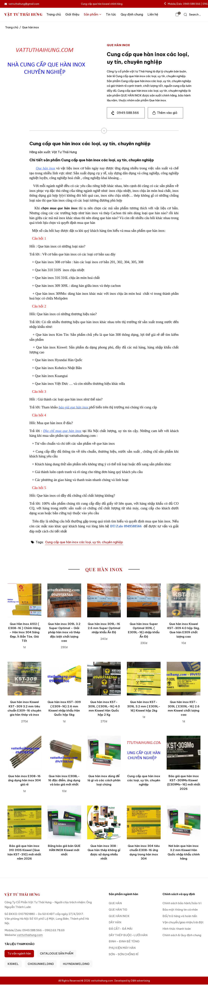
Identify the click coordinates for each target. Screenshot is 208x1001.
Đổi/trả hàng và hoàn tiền (180, 916)
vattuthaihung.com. (102, 980)
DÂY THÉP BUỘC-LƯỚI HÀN (128, 935)
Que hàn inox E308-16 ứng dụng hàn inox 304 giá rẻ (24, 780)
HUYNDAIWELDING (76, 964)
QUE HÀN (115, 903)
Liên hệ (153, 14)
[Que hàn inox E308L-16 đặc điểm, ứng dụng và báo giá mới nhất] (64, 753)
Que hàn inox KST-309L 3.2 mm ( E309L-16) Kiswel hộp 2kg (143, 706)
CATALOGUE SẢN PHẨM (56, 953)
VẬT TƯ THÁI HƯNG (24, 14)
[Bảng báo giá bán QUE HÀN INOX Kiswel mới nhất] (64, 822)
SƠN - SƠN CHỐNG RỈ (123, 954)
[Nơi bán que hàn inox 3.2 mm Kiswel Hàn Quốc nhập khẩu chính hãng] (183, 822)
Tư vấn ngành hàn (19, 953)
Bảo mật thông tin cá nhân (180, 909)
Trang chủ (53, 14)
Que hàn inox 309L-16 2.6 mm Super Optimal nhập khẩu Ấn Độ (104, 628)
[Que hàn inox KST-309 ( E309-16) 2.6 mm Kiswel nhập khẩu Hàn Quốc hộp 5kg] (64, 679)
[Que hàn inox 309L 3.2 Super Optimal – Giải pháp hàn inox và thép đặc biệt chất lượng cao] (64, 600)
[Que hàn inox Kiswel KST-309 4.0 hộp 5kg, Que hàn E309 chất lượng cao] (183, 600)
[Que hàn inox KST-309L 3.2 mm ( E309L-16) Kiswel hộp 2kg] (144, 679)
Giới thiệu (72, 14)
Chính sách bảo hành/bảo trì (182, 903)
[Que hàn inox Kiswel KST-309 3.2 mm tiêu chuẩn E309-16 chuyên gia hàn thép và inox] (24, 679)
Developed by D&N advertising (132, 980)
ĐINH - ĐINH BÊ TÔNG (124, 941)
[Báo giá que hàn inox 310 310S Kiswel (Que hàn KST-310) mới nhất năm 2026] (24, 822)
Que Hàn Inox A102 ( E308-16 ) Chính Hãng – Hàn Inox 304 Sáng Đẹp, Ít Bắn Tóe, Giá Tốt (24, 632)
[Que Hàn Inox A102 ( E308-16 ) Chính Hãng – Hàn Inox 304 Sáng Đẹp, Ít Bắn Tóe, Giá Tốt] (24, 600)
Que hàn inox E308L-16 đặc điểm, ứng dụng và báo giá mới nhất (64, 780)
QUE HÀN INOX (119, 916)
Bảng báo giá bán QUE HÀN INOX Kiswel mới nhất (64, 850)
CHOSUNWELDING (41, 964)
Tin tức (111, 14)
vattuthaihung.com (30, 935)
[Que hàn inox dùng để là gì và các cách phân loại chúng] (104, 753)
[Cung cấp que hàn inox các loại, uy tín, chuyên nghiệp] (144, 753)
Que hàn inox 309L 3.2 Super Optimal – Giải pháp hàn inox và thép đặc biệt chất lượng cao (64, 632)
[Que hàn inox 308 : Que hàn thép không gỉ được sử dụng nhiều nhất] (104, 822)
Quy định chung (132, 14)
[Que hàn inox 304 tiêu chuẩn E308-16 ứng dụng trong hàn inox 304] (144, 822)
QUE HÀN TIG (118, 909)
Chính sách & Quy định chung (182, 935)
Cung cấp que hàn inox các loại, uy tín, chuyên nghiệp (84, 542)
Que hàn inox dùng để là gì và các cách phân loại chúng (104, 780)
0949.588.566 (128, 113)
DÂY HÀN (115, 922)
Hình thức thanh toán (177, 928)
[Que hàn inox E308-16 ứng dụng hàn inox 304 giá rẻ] (24, 753)
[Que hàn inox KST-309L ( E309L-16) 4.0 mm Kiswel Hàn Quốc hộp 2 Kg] (104, 679)
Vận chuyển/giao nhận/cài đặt (183, 922)
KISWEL (13, 964)
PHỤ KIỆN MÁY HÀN (122, 948)
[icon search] (192, 14)
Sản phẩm (92, 14)
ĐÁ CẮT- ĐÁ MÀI (120, 928)
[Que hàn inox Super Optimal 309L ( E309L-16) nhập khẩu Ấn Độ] (144, 600)
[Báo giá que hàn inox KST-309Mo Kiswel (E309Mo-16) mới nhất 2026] (183, 753)
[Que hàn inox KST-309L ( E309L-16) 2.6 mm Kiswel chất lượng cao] (183, 679)
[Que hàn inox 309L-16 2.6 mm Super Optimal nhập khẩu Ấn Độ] (104, 600)
